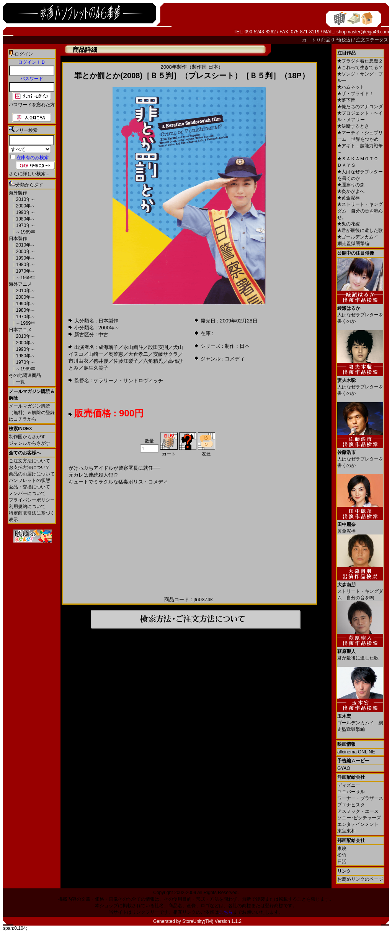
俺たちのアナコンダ (360, 106)
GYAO (343, 768)
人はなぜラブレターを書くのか (360, 312)
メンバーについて (27, 493)
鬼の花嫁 (348, 224)
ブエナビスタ (351, 804)
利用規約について (27, 506)
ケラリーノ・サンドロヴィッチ (128, 380)
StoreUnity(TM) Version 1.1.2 (212, 921)
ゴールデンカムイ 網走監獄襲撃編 (360, 720)
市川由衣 (78, 361)
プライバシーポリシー (32, 500)
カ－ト (309, 40)
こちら (226, 912)
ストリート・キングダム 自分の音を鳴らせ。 (360, 211)
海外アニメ (20, 284)
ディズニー (348, 785)
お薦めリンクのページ (360, 879)
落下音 (346, 100)
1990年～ (25, 212)
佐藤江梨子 (125, 361)
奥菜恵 (115, 354)
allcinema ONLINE (356, 752)
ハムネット (350, 87)
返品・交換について (29, 487)
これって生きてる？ (360, 67)
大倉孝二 (138, 354)
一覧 (20, 382)
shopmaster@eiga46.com (362, 32)
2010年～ (25, 199)
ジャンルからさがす (29, 443)
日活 (341, 861)
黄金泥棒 (348, 198)
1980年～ (25, 219)
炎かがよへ (350, 191)
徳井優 (100, 361)
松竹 (341, 855)
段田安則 (158, 347)
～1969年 (25, 232)
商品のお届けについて (32, 474)
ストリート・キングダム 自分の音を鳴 (360, 588)
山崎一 (95, 354)
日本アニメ (20, 329)
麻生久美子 (95, 368)
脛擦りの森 (350, 184)
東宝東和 (346, 831)
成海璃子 (108, 347)
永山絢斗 (133, 347)
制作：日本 (237, 346)
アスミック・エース (358, 811)
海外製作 (18, 193)
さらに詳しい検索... (29, 173)
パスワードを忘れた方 (32, 104)
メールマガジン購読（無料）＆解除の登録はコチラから (32, 412)
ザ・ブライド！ (355, 93)
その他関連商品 (25, 375)
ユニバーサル (351, 791)
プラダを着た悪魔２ (360, 61)
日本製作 (18, 238)
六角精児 (153, 361)
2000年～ (25, 206)
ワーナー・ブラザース (360, 798)
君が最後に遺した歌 (360, 230)
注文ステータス (372, 40)
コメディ (235, 359)
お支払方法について (29, 467)
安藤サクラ (165, 354)
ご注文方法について (29, 461)
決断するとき (353, 126)
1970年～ (25, 225)
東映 (341, 848)
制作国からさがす (27, 436)
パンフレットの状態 (29, 480)
